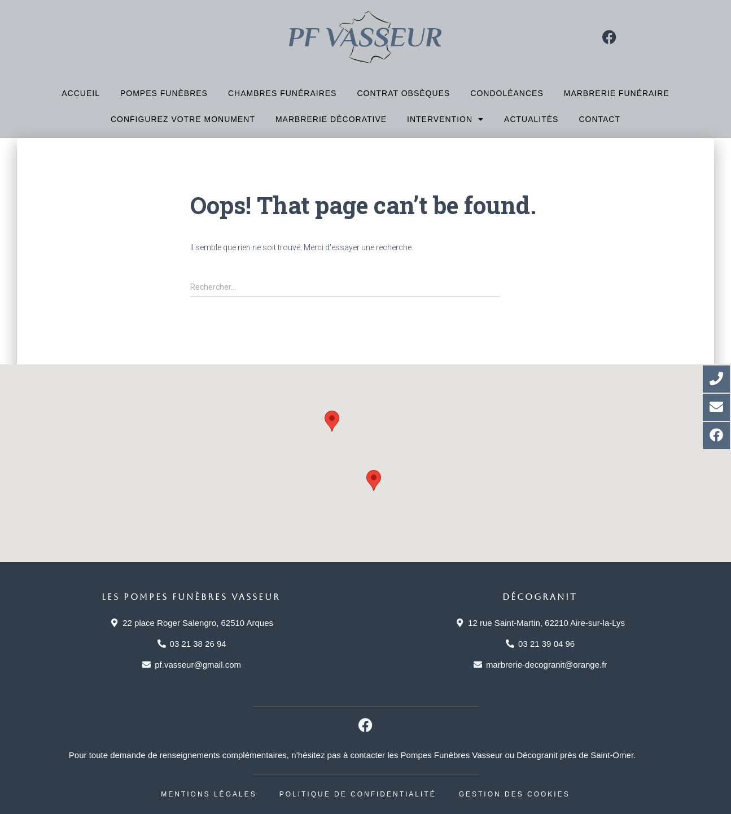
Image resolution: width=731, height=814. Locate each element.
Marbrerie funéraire (616, 93)
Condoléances (506, 93)
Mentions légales (208, 794)
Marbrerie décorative (331, 119)
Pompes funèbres (164, 93)
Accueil (81, 93)
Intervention (445, 119)
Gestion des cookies (514, 794)
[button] (332, 421)
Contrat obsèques (403, 93)
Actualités (531, 119)
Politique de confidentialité (357, 794)
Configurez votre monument (183, 119)
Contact (599, 119)
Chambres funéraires (282, 93)
